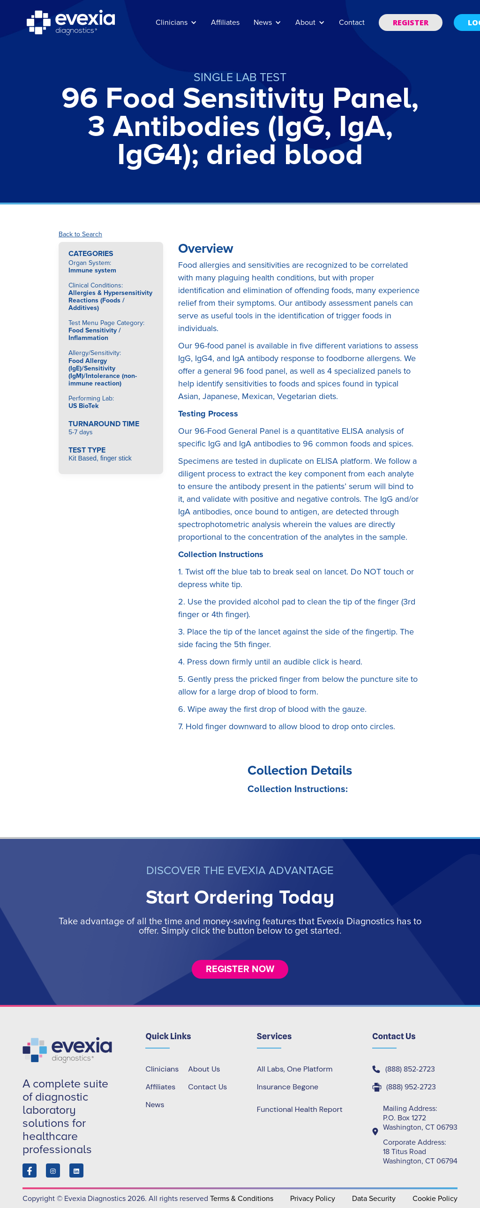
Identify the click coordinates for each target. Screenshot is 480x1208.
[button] (176, 27)
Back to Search (80, 234)
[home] (71, 22)
